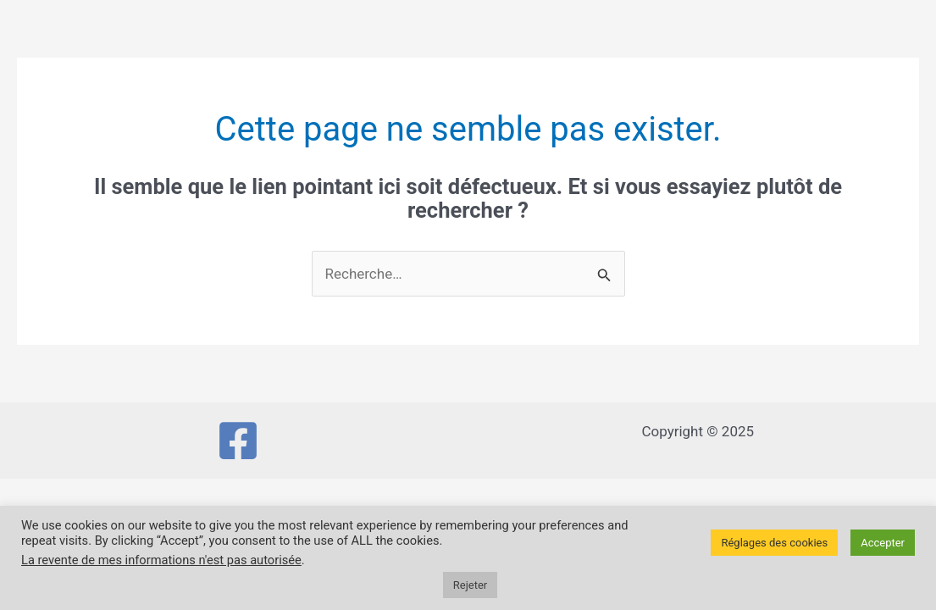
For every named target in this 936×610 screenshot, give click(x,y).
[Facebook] (238, 440)
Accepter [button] (883, 542)
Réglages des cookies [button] (774, 542)
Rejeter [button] (470, 585)
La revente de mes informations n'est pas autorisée (161, 560)
